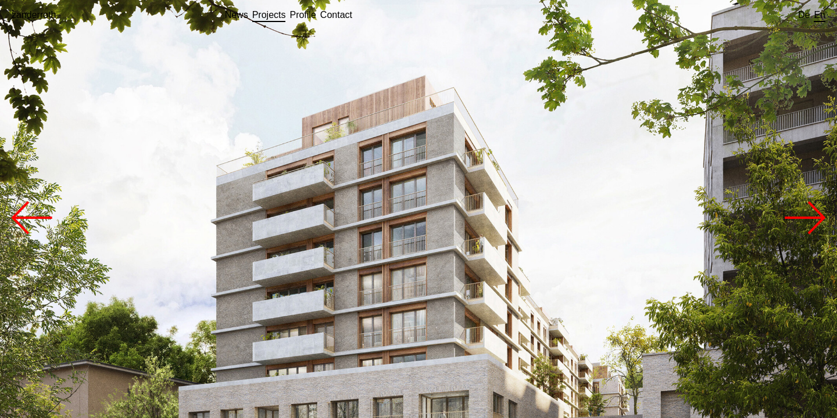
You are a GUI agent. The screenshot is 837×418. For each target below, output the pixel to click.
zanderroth (34, 15)
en (819, 15)
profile (302, 15)
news (236, 15)
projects (269, 15)
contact (336, 15)
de (804, 15)
